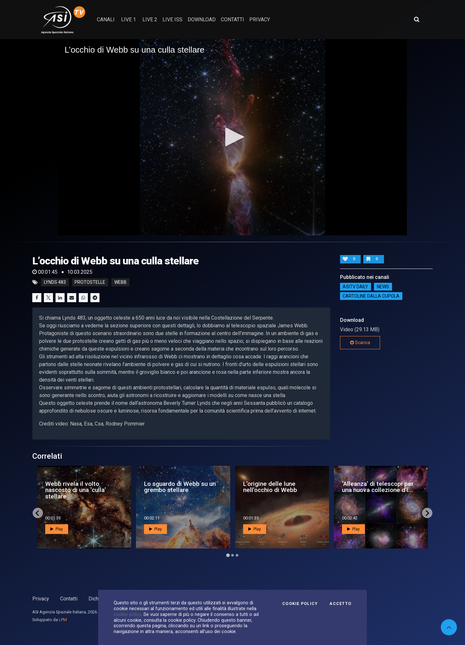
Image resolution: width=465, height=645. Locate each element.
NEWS (383, 286)
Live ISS (172, 19)
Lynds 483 (55, 282)
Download (202, 19)
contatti (232, 19)
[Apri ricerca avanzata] (416, 19)
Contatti (69, 599)
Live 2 (149, 19)
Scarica (360, 342)
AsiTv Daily (355, 286)
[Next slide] (427, 513)
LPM (63, 619)
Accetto (340, 604)
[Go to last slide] (38, 513)
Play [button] (56, 529)
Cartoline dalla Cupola (371, 296)
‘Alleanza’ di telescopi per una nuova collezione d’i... (378, 487)
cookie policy (127, 614)
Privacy (40, 599)
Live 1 (128, 19)
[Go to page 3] (237, 555)
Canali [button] (106, 19)
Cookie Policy (300, 604)
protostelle (90, 282)
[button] (232, 137)
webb (120, 282)
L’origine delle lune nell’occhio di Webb (270, 487)
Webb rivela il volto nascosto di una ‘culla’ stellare (75, 490)
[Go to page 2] (232, 555)
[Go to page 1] (228, 555)
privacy (259, 19)
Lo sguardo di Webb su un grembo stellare (180, 487)
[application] (232, 137)
